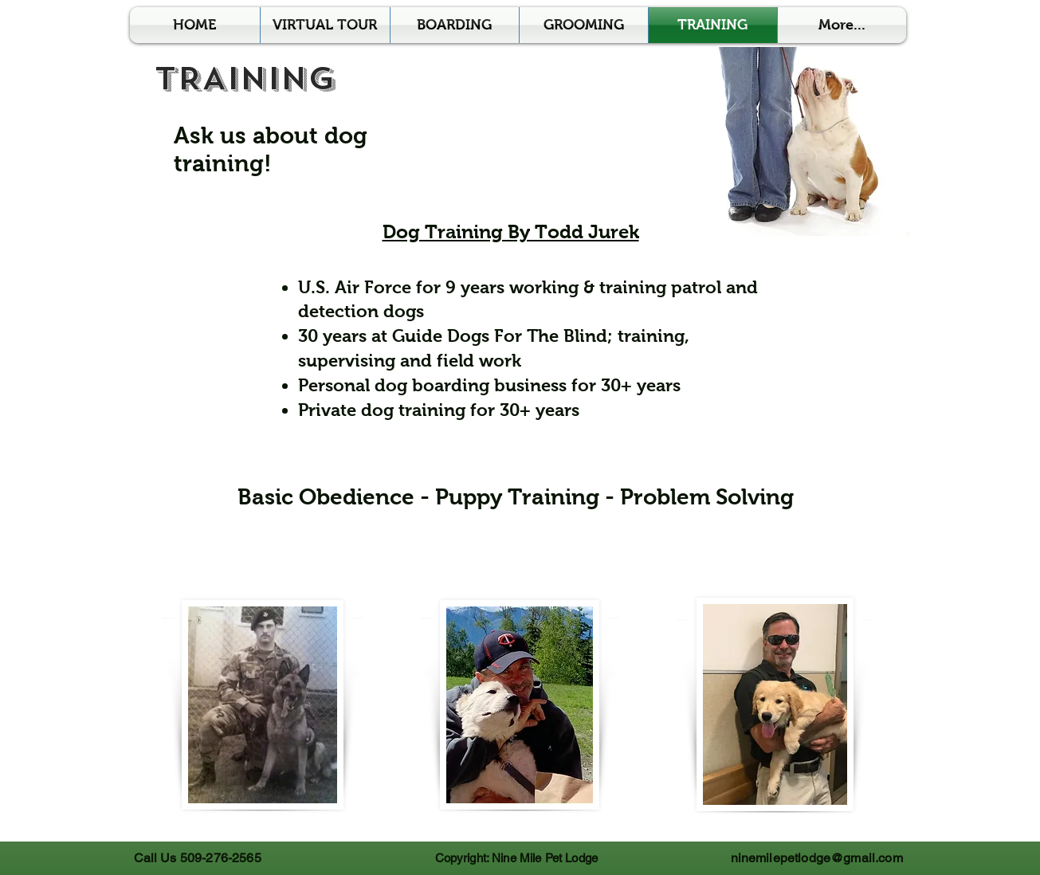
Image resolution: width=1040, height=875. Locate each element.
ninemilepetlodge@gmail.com (817, 857)
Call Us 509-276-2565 (197, 857)
